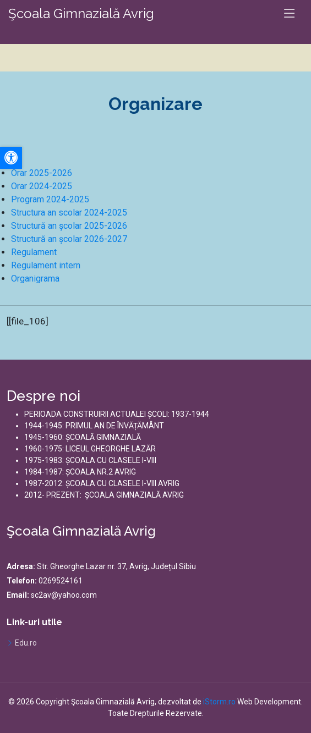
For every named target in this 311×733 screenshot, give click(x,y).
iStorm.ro (219, 701)
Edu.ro (26, 643)
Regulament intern (45, 265)
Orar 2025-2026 (41, 173)
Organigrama (35, 278)
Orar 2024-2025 (41, 186)
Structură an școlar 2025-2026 (69, 226)
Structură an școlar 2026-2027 (69, 239)
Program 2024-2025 (50, 199)
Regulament (34, 252)
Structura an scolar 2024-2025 (69, 212)
